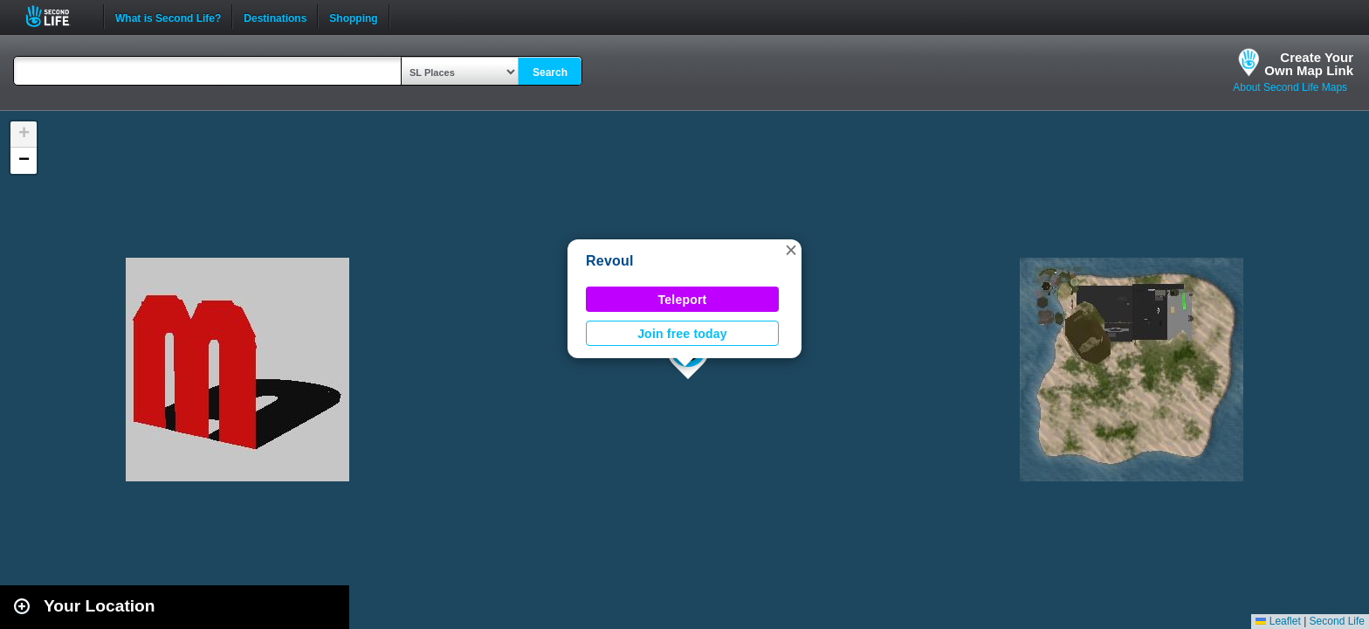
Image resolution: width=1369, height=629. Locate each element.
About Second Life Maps (1290, 87)
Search (550, 72)
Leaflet (1277, 621)
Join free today (682, 334)
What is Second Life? (168, 16)
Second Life (57, 16)
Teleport (682, 300)
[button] (791, 249)
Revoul (610, 260)
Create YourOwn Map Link (1308, 64)
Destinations (275, 16)
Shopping (353, 16)
